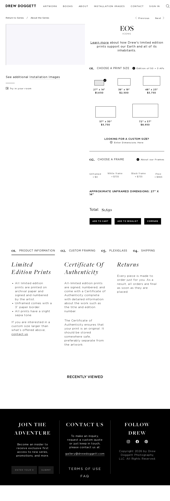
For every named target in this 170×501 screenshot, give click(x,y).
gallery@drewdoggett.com (84, 453)
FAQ (84, 476)
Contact (137, 6)
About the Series (40, 18)
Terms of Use (84, 469)
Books (68, 6)
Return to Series (15, 18)
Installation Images (109, 6)
